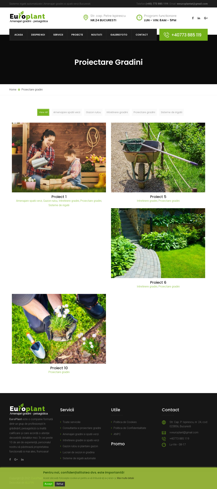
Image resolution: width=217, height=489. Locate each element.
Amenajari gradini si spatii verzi (81, 434)
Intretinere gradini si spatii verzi (81, 440)
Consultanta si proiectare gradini (82, 428)
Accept (48, 484)
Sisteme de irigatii (58, 205)
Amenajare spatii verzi (29, 200)
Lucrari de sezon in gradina (78, 452)
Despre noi (38, 34)
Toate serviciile (72, 422)
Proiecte (77, 34)
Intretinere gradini (69, 200)
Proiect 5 (158, 196)
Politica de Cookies (125, 422)
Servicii (58, 34)
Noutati (96, 34)
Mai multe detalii (125, 478)
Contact (142, 34)
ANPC (117, 434)
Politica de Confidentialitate (130, 428)
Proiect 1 (59, 196)
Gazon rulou (50, 200)
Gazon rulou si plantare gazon (80, 446)
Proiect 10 (59, 368)
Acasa (18, 34)
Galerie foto (118, 34)
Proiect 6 (158, 282)
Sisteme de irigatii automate (79, 458)
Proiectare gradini (90, 200)
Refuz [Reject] (60, 484)
